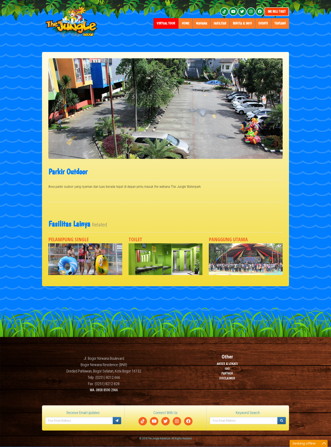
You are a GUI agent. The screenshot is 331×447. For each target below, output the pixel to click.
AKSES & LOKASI (227, 364)
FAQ (227, 369)
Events (263, 23)
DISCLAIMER (227, 378)
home (185, 23)
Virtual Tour (166, 23)
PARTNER (227, 374)
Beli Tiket (277, 12)
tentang (280, 23)
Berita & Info (242, 23)
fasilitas (220, 23)
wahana (201, 23)
